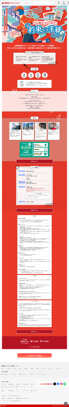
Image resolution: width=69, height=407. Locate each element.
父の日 (15, 368)
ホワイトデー (58, 368)
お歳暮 (32, 368)
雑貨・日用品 (11, 390)
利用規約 (3, 398)
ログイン (58, 4)
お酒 (31, 386)
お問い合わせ (16, 395)
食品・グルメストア (22, 374)
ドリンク (24, 386)
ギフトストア (13, 374)
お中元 (20, 368)
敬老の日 (26, 368)
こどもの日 (9, 368)
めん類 (2, 390)
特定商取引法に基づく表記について (22, 398)
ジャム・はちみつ (12, 386)
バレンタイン (50, 368)
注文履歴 (63, 4)
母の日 (2, 368)
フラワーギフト (26, 390)
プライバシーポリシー (7, 400)
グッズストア (31, 374)
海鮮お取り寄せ (11, 384)
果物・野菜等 (25, 384)
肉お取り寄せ (18, 384)
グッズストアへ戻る (34, 355)
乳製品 (32, 384)
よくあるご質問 (10, 395)
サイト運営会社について (10, 398)
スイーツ (17, 390)
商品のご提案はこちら (16, 400)
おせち (37, 368)
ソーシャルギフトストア (41, 374)
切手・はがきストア (4, 374)
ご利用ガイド (3, 395)
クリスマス (43, 368)
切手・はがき (3, 384)
